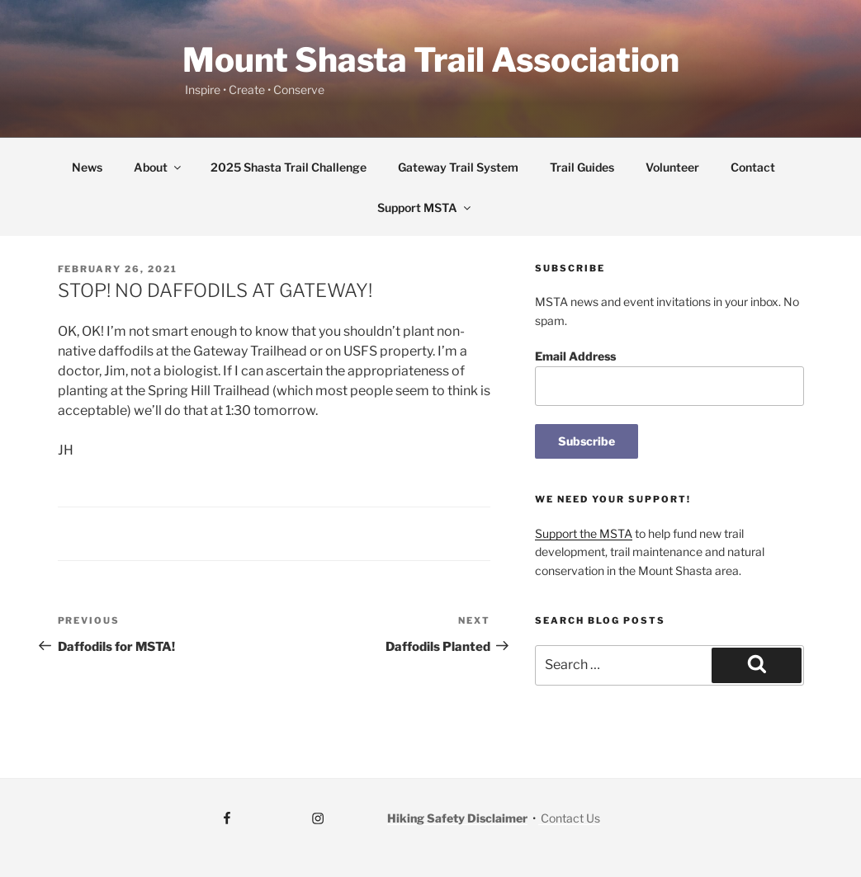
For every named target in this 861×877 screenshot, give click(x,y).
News (87, 167)
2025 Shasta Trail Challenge (289, 167)
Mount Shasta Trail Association (430, 60)
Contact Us (569, 818)
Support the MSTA (583, 533)
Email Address (575, 356)
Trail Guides (582, 167)
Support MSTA (425, 207)
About (158, 167)
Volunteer (672, 167)
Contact (753, 167)
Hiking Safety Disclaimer (457, 818)
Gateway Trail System (458, 167)
